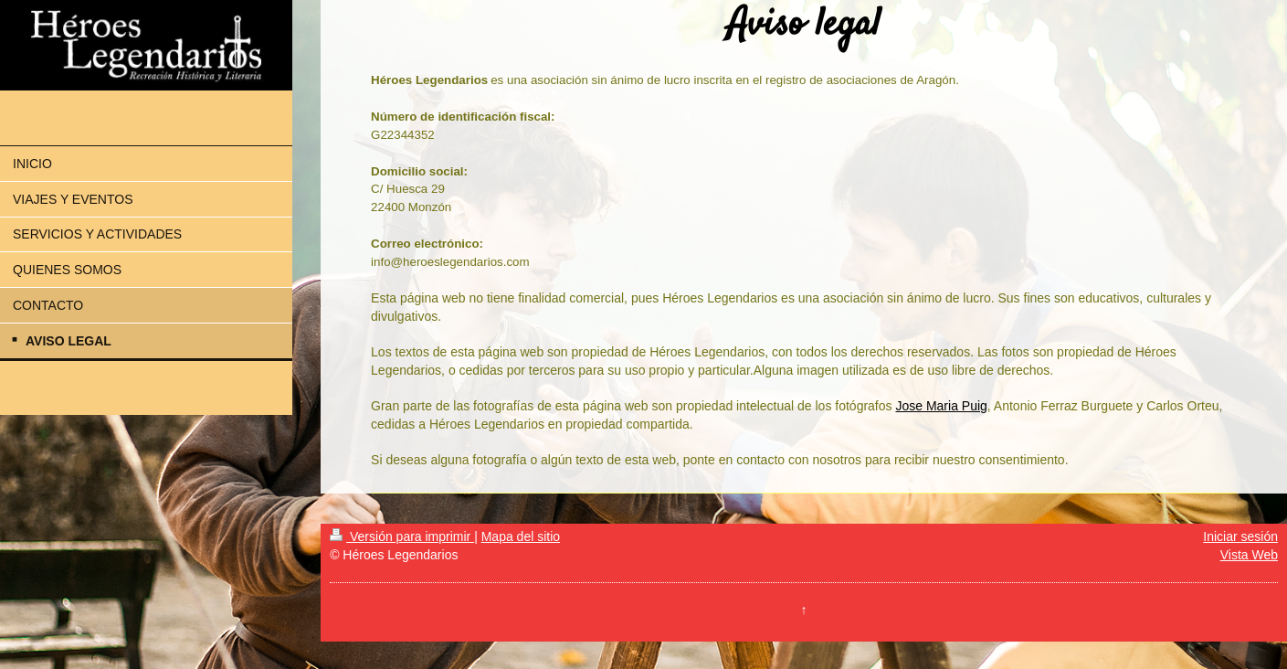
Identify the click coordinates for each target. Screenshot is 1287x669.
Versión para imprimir (402, 536)
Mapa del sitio (520, 536)
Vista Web (1249, 554)
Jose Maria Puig (940, 405)
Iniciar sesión (1240, 536)
